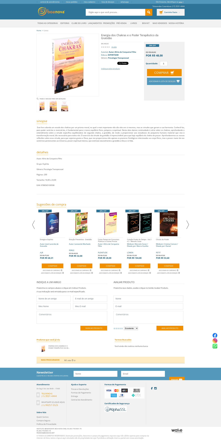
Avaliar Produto (169, 328)
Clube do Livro (78, 23)
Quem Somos (43, 417)
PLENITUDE (110, 248)
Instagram (155, 388)
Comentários (72, 317)
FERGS (80, 247)
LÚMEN (139, 248)
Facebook (152, 388)
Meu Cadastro (89, 2)
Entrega (74, 396)
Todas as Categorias (47, 23)
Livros (133, 23)
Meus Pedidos (71, 2)
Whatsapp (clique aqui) (53, 402)
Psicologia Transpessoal (118, 58)
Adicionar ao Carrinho (52, 270)
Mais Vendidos (160, 23)
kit (65, 360)
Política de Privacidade (46, 424)
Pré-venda (121, 23)
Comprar (161, 73)
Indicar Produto (93, 328)
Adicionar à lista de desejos (162, 81)
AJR (52, 248)
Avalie (114, 47)
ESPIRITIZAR (113, 55)
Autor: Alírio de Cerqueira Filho (122, 52)
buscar (148, 12)
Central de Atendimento (50, 2)
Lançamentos (95, 23)
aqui (180, 2)
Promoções (109, 23)
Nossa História (176, 23)
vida (69, 360)
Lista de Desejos (108, 2)
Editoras (64, 23)
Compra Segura (43, 420)
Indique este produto (110, 68)
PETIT (168, 248)
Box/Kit (146, 23)
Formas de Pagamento (81, 392)
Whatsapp (125, 2)
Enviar (174, 380)
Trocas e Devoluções (80, 389)
